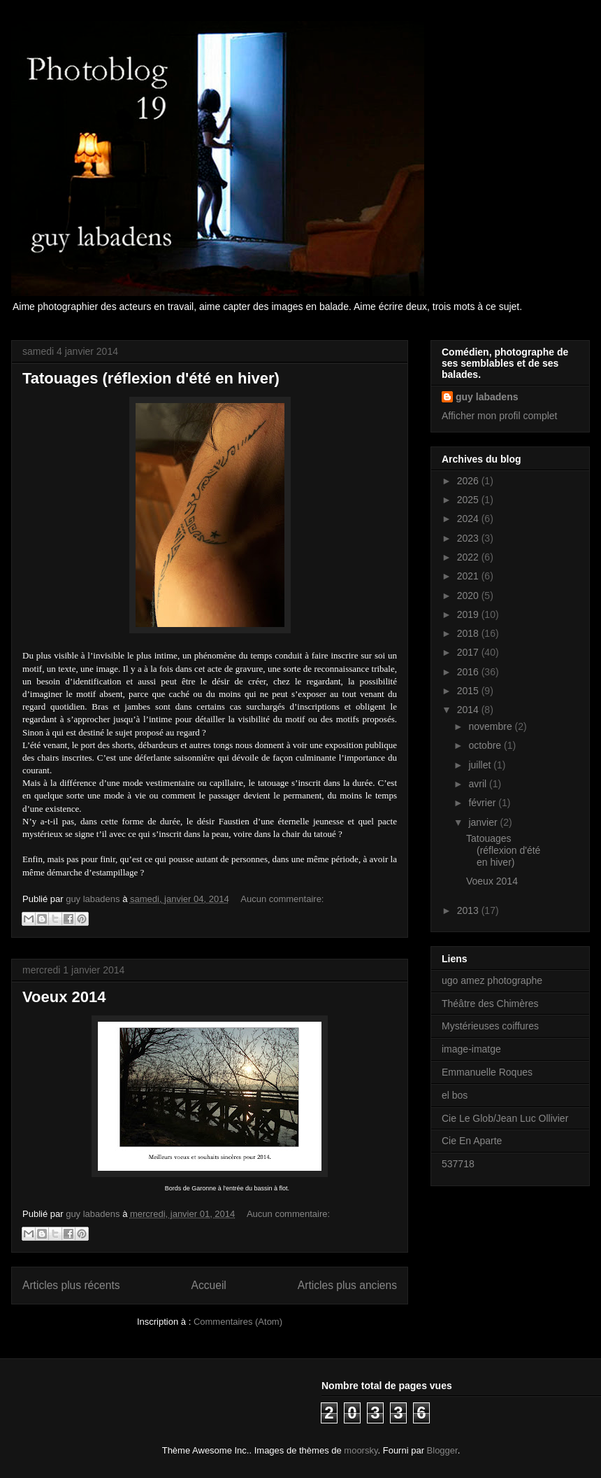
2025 (469, 499)
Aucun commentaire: (282, 899)
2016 (469, 671)
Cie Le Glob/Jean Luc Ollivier (505, 1118)
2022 (469, 557)
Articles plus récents (71, 1285)
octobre (486, 745)
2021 (469, 576)
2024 (469, 518)
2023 (469, 538)
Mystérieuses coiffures (490, 1026)
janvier (484, 822)
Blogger (442, 1450)
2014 (469, 709)
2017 (469, 652)
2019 (469, 614)
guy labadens (487, 396)
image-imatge (471, 1049)
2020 (469, 595)
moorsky (360, 1450)
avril (478, 783)
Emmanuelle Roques (487, 1072)
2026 (469, 480)
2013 (469, 910)
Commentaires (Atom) (238, 1321)
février (483, 802)
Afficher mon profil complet (499, 415)
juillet (480, 764)
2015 (469, 690)
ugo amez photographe (492, 980)
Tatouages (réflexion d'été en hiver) (151, 378)
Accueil (208, 1285)
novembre (491, 726)
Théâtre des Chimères (490, 1003)
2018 (469, 633)
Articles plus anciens (347, 1285)
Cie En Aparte (472, 1140)
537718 (458, 1163)
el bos (455, 1095)
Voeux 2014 (64, 997)
